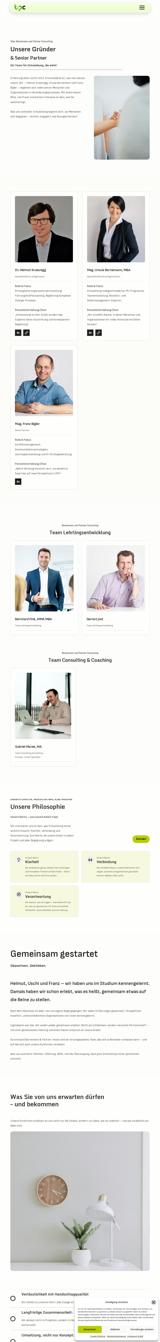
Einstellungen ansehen (141, 1329)
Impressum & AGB (135, 1336)
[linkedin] (18, 333)
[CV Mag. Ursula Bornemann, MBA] (98, 333)
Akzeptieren (89, 1329)
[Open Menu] (142, 7)
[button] (153, 1302)
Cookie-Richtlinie (97, 1336)
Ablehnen (115, 1329)
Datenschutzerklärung (116, 1336)
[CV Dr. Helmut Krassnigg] (26, 333)
